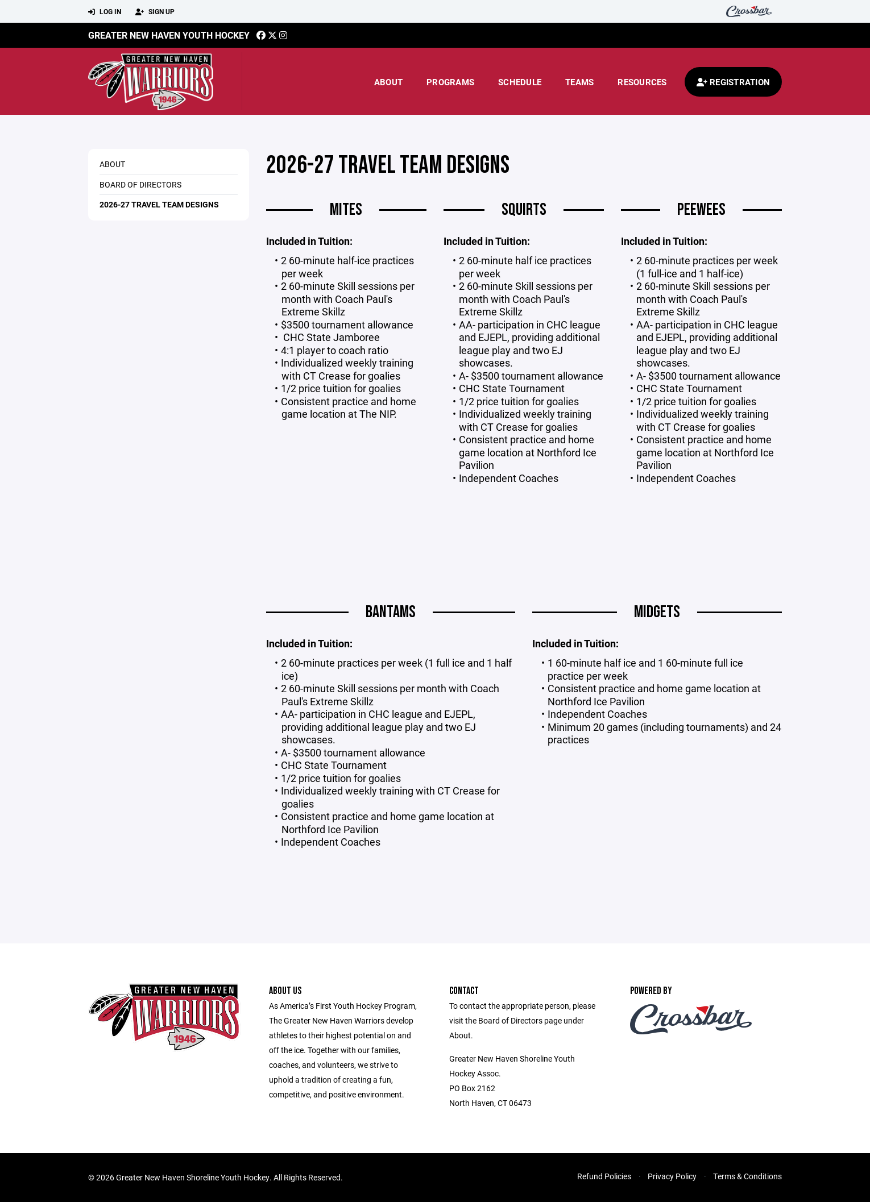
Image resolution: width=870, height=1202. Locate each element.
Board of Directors (140, 184)
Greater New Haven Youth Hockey (169, 35)
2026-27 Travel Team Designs (159, 204)
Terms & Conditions (747, 1176)
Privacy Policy (672, 1176)
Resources (642, 82)
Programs (450, 82)
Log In (104, 12)
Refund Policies (604, 1176)
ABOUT (112, 164)
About (388, 82)
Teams (579, 82)
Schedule (519, 82)
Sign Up (155, 12)
